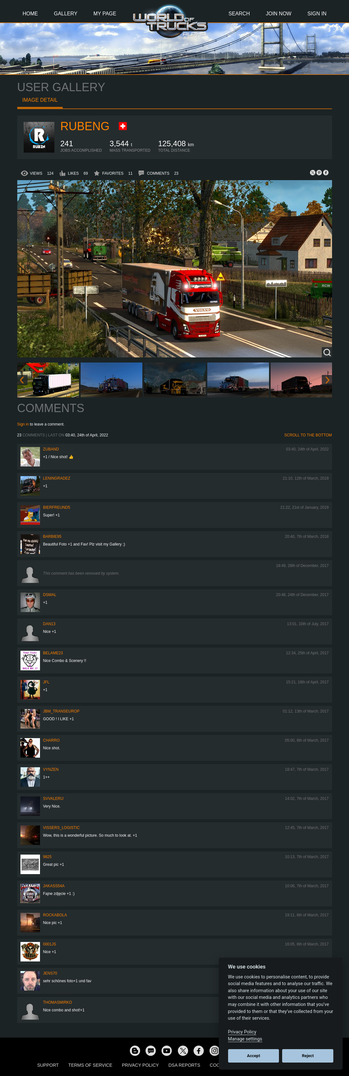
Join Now (278, 13)
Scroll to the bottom (308, 435)
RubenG (85, 126)
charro (51, 740)
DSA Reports (184, 1065)
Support (48, 1065)
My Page (104, 13)
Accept (253, 1055)
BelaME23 (53, 653)
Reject (308, 1055)
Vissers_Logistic (61, 827)
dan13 (49, 624)
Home (30, 13)
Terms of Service (90, 1065)
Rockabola (55, 915)
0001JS (49, 944)
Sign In (317, 13)
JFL (46, 682)
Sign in (23, 424)
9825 (47, 857)
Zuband (51, 449)
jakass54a (54, 886)
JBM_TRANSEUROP (61, 711)
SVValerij (53, 798)
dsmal (49, 595)
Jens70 (50, 973)
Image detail (40, 100)
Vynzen (51, 769)
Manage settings (245, 1039)
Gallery (66, 13)
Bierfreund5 (56, 507)
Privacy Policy (140, 1065)
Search (239, 13)
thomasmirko (57, 1002)
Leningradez (56, 478)
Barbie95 (52, 536)
